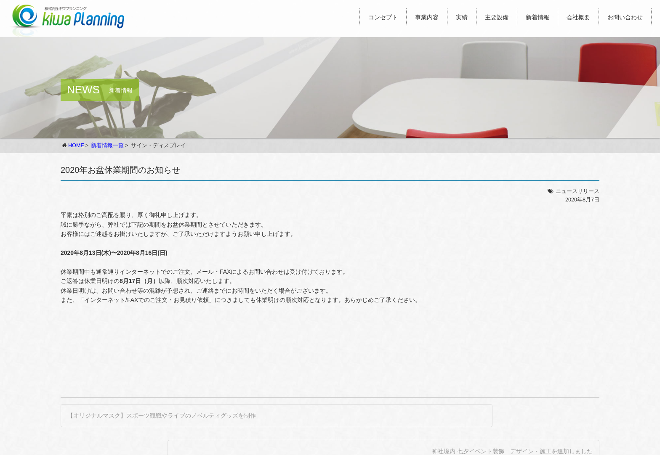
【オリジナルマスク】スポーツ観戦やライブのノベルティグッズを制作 (161, 415)
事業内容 (427, 17)
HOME (76, 145)
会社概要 (578, 17)
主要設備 (496, 17)
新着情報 (537, 17)
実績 (462, 17)
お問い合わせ (625, 17)
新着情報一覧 (107, 145)
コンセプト (383, 17)
